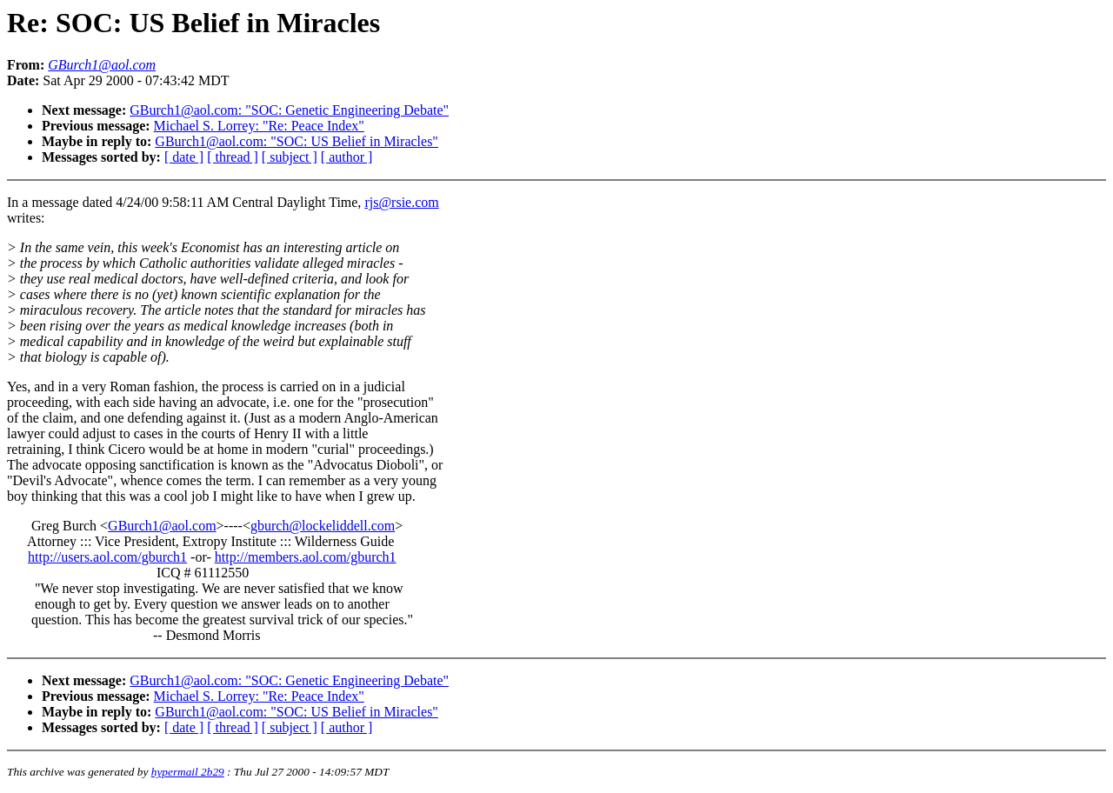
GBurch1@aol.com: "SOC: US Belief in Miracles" (296, 141)
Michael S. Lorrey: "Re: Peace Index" (259, 125)
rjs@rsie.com (401, 202)
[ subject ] (289, 157)
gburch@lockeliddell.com (322, 525)
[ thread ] (232, 157)
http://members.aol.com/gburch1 (306, 557)
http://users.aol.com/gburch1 (107, 557)
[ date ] (183, 157)
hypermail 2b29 (187, 771)
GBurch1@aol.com (162, 525)
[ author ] (347, 157)
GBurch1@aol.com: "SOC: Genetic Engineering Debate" (289, 110)
